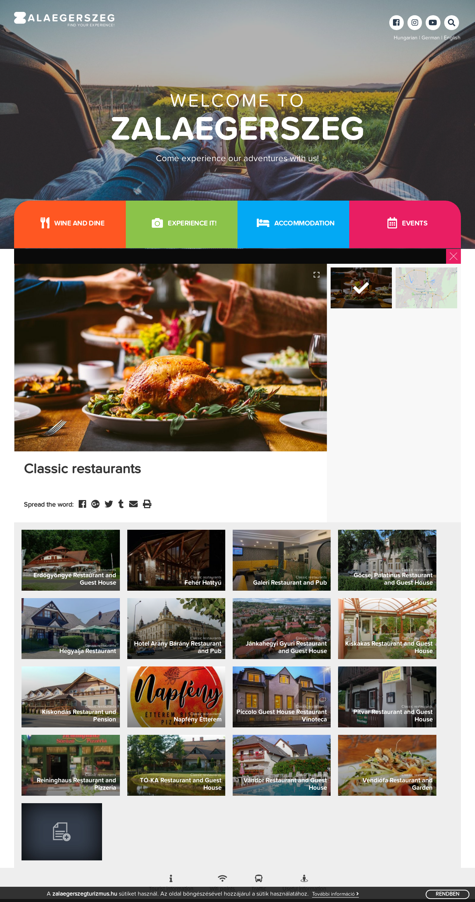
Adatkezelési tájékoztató (229, 876)
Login (269, 876)
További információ (335, 894)
